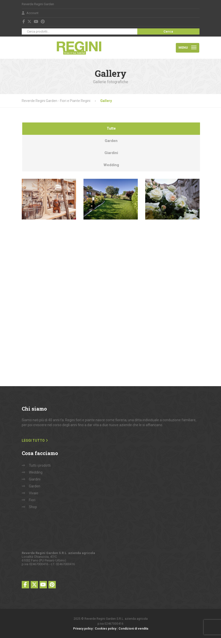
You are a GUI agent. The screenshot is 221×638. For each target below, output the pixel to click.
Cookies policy (105, 628)
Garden (34, 486)
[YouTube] (36, 21)
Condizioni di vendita (133, 628)
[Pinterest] (43, 21)
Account (30, 13)
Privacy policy (83, 628)
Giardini (34, 479)
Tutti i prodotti (40, 465)
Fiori (32, 500)
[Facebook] (24, 21)
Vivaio (33, 493)
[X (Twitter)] (29, 21)
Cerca (168, 31)
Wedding (35, 472)
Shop (33, 507)
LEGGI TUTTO (33, 440)
